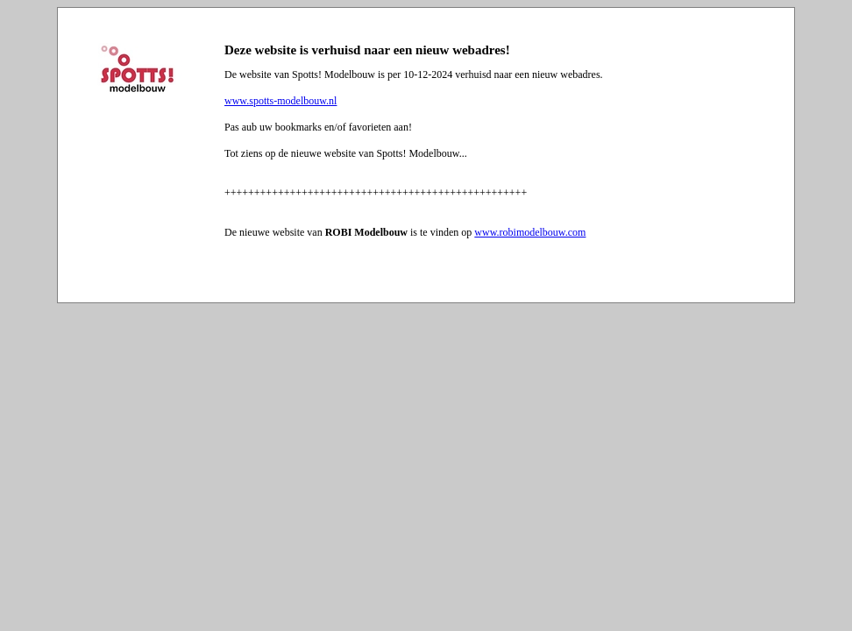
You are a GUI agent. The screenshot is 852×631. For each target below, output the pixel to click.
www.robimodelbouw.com (530, 232)
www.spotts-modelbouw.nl (280, 101)
